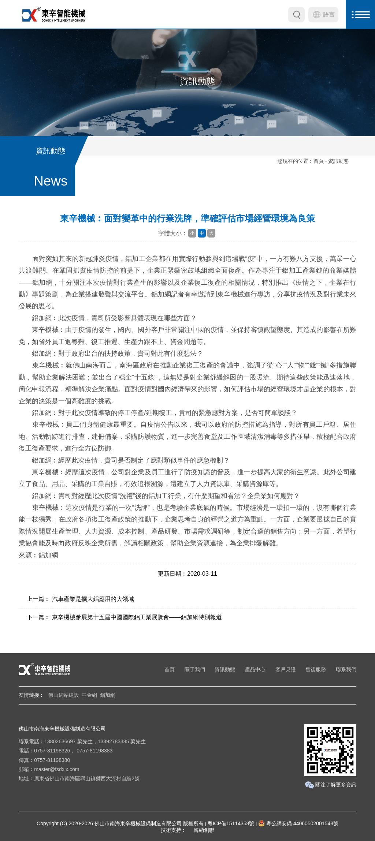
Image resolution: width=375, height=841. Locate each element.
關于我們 (195, 669)
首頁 (318, 161)
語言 (329, 14)
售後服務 (315, 669)
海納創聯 (204, 830)
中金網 (89, 695)
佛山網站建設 (63, 695)
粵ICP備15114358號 (231, 823)
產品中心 (255, 669)
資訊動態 (225, 669)
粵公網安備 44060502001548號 (298, 823)
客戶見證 (285, 669)
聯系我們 (346, 669)
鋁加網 (107, 695)
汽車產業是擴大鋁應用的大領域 (93, 599)
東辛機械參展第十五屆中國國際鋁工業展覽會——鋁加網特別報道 (137, 617)
